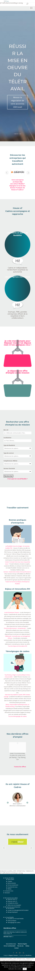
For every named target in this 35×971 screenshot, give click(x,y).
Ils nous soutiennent (13, 890)
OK (24, 969)
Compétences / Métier (10, 466)
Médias (9, 894)
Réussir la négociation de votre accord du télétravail (17, 113)
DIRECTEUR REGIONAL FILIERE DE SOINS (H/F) (15, 937)
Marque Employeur (13, 917)
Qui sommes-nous (11, 949)
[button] (31, 8)
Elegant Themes (13, 960)
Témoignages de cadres (14, 928)
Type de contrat (9, 458)
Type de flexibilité (9, 451)
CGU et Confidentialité (9, 951)
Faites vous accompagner (14, 910)
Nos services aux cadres (11, 903)
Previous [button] (8, 808)
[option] (17, 757)
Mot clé (6, 435)
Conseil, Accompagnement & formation (18, 915)
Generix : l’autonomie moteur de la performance (17, 577)
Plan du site (20, 951)
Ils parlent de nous (12, 892)
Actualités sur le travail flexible (16, 924)
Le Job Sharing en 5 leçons (11, 618)
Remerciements (12, 888)
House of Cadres (9, 883)
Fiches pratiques (12, 926)
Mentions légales (22, 949)
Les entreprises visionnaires (17, 282)
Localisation (7, 443)
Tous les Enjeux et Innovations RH (17, 651)
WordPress (28, 960)
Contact (16, 953)
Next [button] (27, 808)
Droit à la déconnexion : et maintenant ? (15, 633)
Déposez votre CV (12, 904)
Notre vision (11, 884)
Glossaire (7, 898)
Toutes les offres (20, 772)
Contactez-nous (9, 896)
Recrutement (11, 913)
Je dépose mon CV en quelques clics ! (17, 349)
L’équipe (10, 886)
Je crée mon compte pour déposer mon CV (17, 347)
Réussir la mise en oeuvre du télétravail (17, 79)
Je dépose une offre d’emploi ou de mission (17, 377)
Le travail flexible (9, 922)
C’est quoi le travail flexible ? (17, 484)
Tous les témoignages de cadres (17, 722)
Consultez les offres (13, 908)
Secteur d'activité (9, 474)
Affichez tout (8, 942)
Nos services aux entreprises (12, 912)
